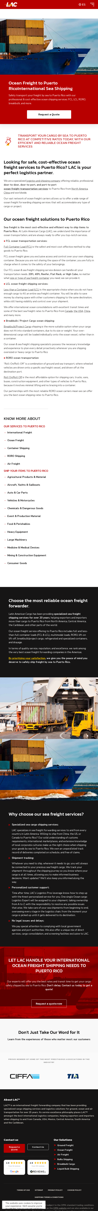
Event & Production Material (24, 516)
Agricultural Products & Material (26, 477)
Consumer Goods (17, 563)
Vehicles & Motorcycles (21, 500)
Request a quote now (49, 1004)
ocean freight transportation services (26, 188)
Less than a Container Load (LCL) (21, 289)
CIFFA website (60, 1189)
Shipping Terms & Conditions (49, 1178)
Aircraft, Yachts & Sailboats (23, 485)
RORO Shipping (16, 456)
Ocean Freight (15, 440)
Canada (69, 311)
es (84, 4)
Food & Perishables (18, 524)
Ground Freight (65, 1125)
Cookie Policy (74, 1170)
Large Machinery (17, 539)
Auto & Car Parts (17, 492)
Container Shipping (18, 448)
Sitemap (39, 1170)
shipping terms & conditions (18, 1192)
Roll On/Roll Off (13, 377)
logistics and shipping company (43, 181)
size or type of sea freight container (29, 278)
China (7, 192)
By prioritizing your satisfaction (27, 658)
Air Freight (13, 463)
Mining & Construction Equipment (26, 555)
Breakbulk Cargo (66, 1144)
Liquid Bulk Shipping (68, 1149)
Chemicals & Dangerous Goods (25, 508)
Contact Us (38, 1127)
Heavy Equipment (17, 532)
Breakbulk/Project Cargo (17, 326)
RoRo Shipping (65, 1139)
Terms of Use (23, 1170)
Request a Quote (48, 114)
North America (79, 188)
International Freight (19, 432)
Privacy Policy (55, 1170)
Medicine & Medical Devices (23, 547)
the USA (78, 311)
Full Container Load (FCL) (18, 246)
